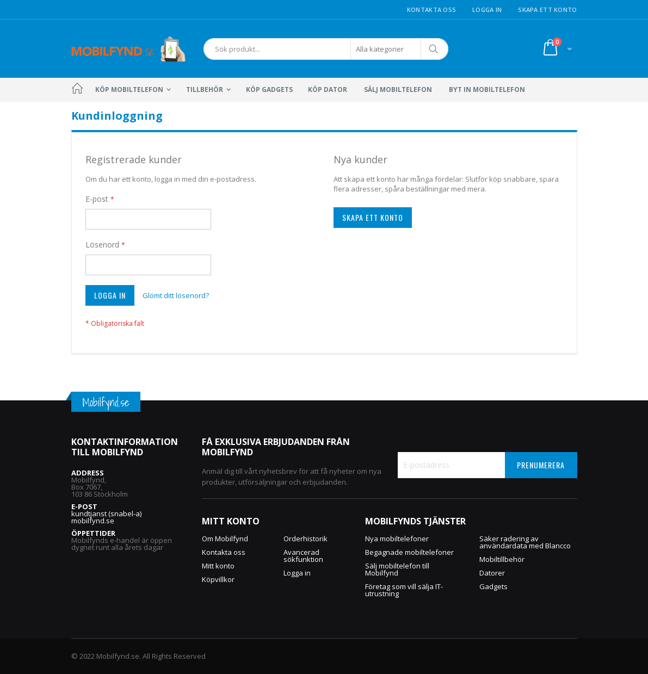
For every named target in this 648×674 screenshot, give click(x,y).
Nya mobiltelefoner (397, 538)
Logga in (487, 9)
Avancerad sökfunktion (303, 555)
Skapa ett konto (547, 9)
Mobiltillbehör (501, 559)
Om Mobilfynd (225, 538)
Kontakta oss (431, 9)
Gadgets (493, 586)
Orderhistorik (305, 538)
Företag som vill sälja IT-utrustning (404, 590)
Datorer (492, 573)
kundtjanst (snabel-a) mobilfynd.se (106, 517)
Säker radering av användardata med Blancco (525, 542)
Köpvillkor (218, 579)
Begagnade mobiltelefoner (409, 552)
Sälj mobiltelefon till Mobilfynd (397, 569)
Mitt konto (218, 566)
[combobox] (325, 49)
